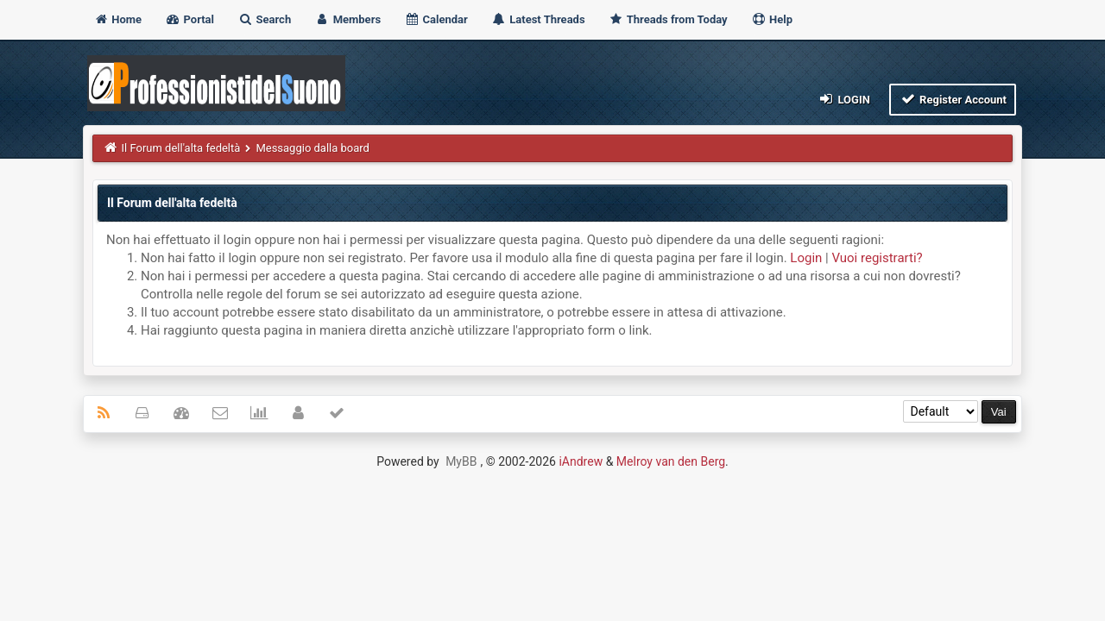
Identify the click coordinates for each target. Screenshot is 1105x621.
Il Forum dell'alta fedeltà (181, 147)
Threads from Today (668, 19)
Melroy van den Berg (670, 461)
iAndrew (581, 461)
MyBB (461, 461)
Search (264, 19)
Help (771, 19)
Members (347, 19)
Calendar (435, 19)
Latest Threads (538, 19)
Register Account (953, 98)
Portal (189, 19)
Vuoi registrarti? (876, 258)
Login (844, 98)
